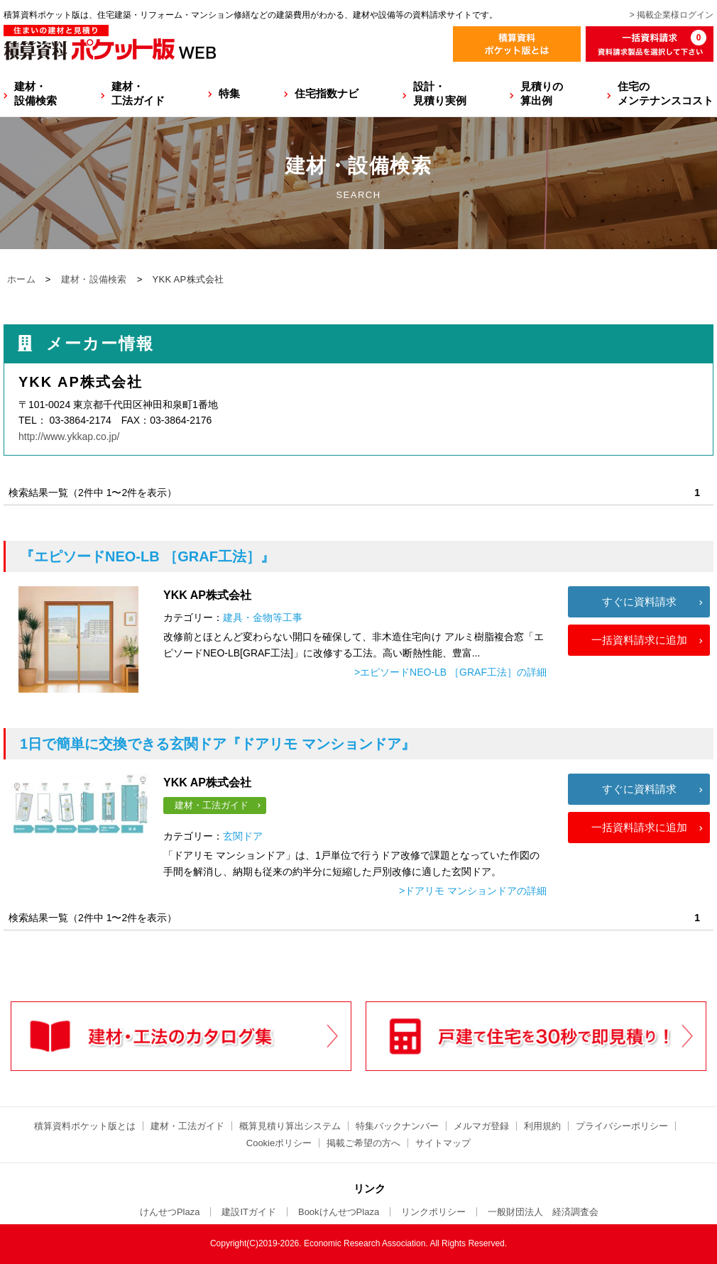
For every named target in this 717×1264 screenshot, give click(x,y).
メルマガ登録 (481, 1126)
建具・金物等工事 (262, 617)
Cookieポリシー (279, 1143)
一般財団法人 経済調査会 (543, 1212)
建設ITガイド (248, 1212)
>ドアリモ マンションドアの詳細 (473, 890)
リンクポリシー (433, 1212)
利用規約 (542, 1126)
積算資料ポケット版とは (85, 1126)
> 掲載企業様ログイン (671, 15)
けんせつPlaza (170, 1212)
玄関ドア (243, 836)
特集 (229, 93)
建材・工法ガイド (138, 93)
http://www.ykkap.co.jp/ (68, 436)
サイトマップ (443, 1143)
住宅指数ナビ (326, 93)
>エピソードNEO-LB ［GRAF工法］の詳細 (450, 672)
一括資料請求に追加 (639, 640)
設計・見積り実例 (439, 93)
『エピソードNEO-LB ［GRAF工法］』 (147, 556)
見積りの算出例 (541, 93)
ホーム (21, 279)
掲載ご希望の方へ (363, 1143)
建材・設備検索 (35, 93)
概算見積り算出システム (290, 1126)
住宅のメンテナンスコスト (665, 93)
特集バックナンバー (397, 1126)
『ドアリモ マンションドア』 (217, 744)
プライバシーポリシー (622, 1126)
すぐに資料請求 (639, 601)
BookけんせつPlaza (338, 1212)
